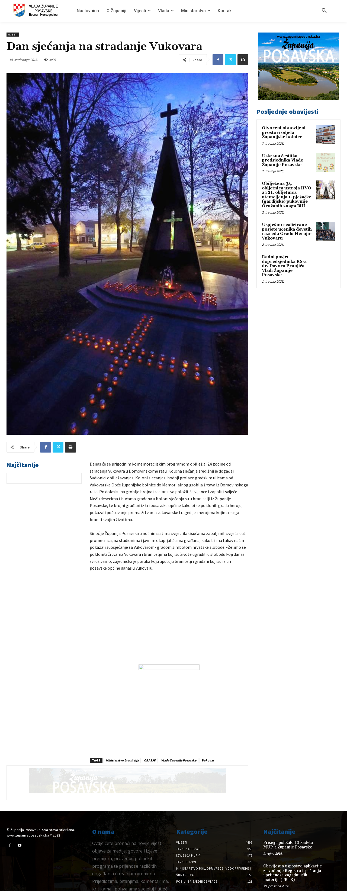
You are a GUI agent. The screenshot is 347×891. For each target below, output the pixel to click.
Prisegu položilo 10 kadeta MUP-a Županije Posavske (288, 825)
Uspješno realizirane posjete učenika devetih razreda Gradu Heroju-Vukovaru (287, 231)
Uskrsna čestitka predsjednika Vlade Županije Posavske (282, 160)
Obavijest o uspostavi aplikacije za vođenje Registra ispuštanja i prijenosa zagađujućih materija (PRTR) (292, 853)
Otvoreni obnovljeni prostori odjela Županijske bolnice (284, 132)
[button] (324, 11)
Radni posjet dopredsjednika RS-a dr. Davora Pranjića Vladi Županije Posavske (284, 265)
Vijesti (13, 35)
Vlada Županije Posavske (178, 740)
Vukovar (208, 740)
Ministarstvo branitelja (122, 740)
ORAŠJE (150, 740)
